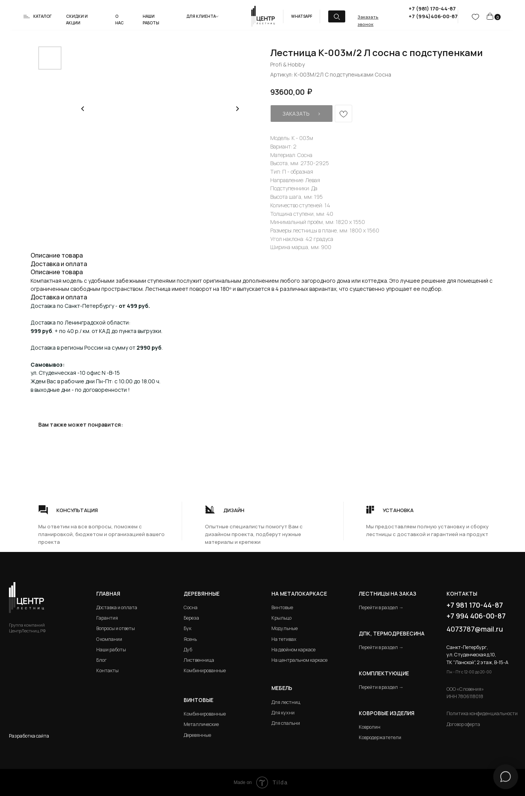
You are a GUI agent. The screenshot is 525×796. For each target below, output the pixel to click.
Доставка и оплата (116, 607)
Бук (187, 628)
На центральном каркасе (299, 660)
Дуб (188, 649)
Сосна (191, 607)
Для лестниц (285, 702)
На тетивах (284, 639)
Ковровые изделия (386, 713)
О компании (109, 639)
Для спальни (285, 723)
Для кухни (283, 712)
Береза (191, 618)
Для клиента (201, 16)
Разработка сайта (29, 736)
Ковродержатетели (380, 737)
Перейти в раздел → (381, 607)
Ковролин (369, 727)
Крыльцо (281, 618)
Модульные (284, 628)
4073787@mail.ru (475, 629)
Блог (101, 660)
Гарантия (107, 618)
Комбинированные (205, 670)
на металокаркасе (299, 593)
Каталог (42, 16)
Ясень (190, 639)
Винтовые (282, 607)
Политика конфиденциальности (482, 713)
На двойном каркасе (293, 649)
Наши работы (111, 649)
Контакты (107, 670)
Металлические (201, 724)
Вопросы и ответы (115, 628)
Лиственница (199, 660)
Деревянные (202, 593)
